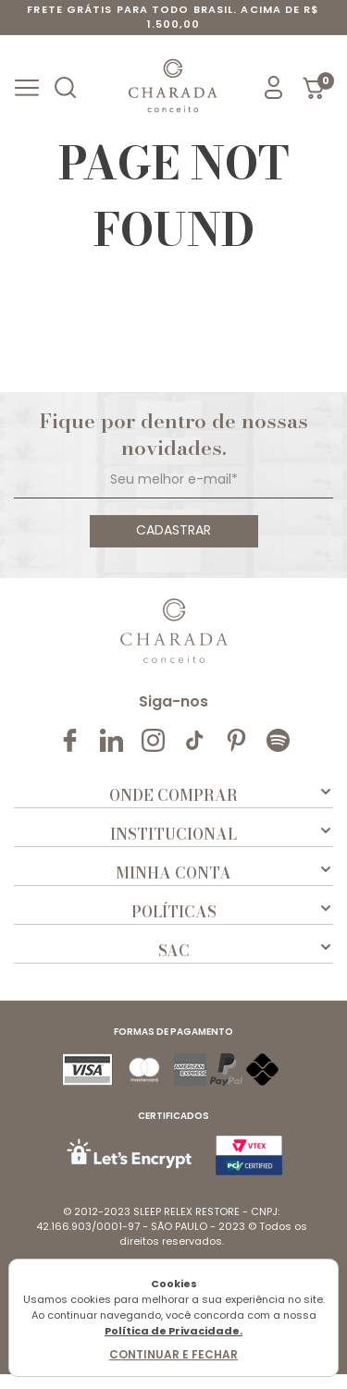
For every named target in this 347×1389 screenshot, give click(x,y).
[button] (68, 87)
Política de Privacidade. (173, 1330)
